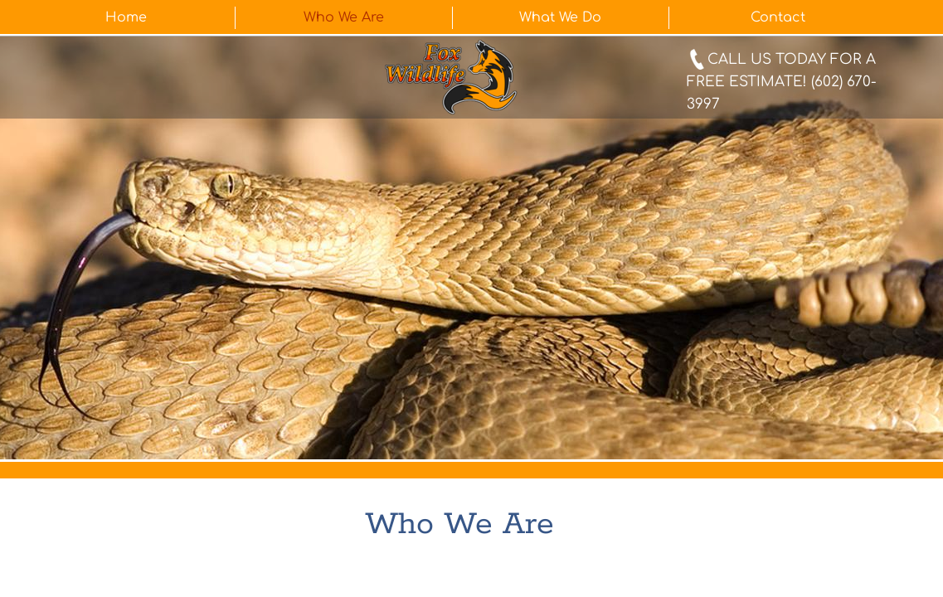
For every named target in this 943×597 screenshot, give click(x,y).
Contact (778, 17)
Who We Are (344, 17)
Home (126, 17)
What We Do (560, 17)
